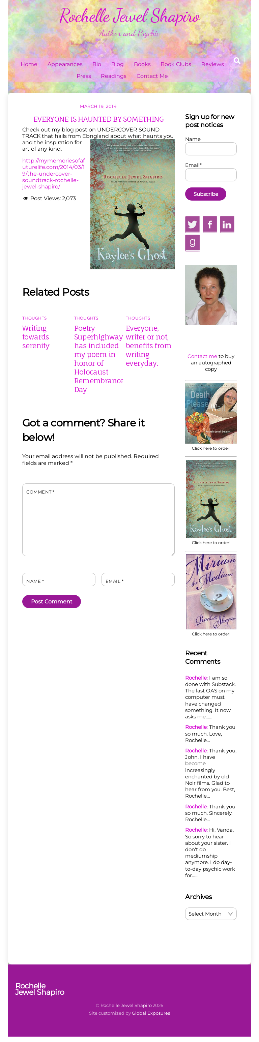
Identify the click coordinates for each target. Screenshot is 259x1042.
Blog (117, 64)
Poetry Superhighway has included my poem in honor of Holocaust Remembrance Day (99, 359)
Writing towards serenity (35, 337)
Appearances (65, 64)
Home (29, 64)
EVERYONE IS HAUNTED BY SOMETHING (98, 119)
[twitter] (192, 224)
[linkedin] (227, 224)
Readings (113, 76)
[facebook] (210, 224)
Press (84, 76)
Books (142, 64)
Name (35, 581)
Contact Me (152, 76)
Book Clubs (176, 64)
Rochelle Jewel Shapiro (126, 1005)
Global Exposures (151, 1013)
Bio (96, 64)
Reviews (212, 64)
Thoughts (34, 318)
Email (115, 581)
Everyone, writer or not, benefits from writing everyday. (148, 345)
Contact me (202, 356)
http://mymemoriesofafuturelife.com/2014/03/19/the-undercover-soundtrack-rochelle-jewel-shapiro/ (53, 173)
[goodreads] (192, 242)
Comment (40, 492)
